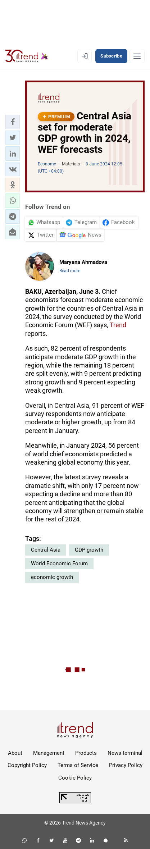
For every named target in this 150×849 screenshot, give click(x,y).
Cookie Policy (75, 778)
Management (48, 753)
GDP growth (89, 550)
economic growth (52, 577)
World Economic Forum (59, 563)
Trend (118, 325)
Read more (69, 270)
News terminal (125, 753)
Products (86, 753)
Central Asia (45, 550)
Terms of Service (78, 765)
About (15, 753)
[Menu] (137, 56)
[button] (13, 122)
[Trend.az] (26, 56)
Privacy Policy (125, 765)
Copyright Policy (27, 765)
